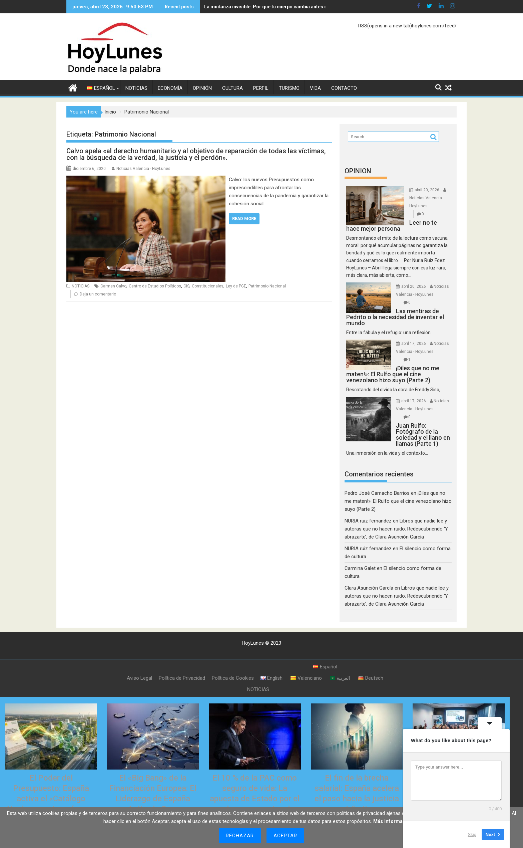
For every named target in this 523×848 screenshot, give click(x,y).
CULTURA (232, 88)
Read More (244, 218)
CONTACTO (344, 88)
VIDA (315, 88)
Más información (393, 821)
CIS (186, 286)
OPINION (358, 171)
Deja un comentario (98, 294)
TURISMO (289, 88)
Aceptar (286, 836)
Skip (472, 834)
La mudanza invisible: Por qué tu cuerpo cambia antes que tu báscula (253, 6)
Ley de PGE (236, 286)
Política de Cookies (233, 678)
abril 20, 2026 (427, 190)
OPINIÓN (202, 88)
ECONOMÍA (170, 88)
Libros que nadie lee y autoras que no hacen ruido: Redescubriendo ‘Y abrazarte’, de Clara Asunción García (396, 529)
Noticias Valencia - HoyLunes (143, 168)
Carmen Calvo (113, 286)
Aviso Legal (139, 678)
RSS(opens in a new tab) (385, 26)
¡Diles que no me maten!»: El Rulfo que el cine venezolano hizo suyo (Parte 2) (398, 501)
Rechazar (240, 836)
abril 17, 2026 (413, 343)
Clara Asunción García (369, 588)
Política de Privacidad (182, 678)
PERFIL (261, 88)
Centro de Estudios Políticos (155, 286)
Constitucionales (207, 286)
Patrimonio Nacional (267, 286)
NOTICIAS (136, 88)
